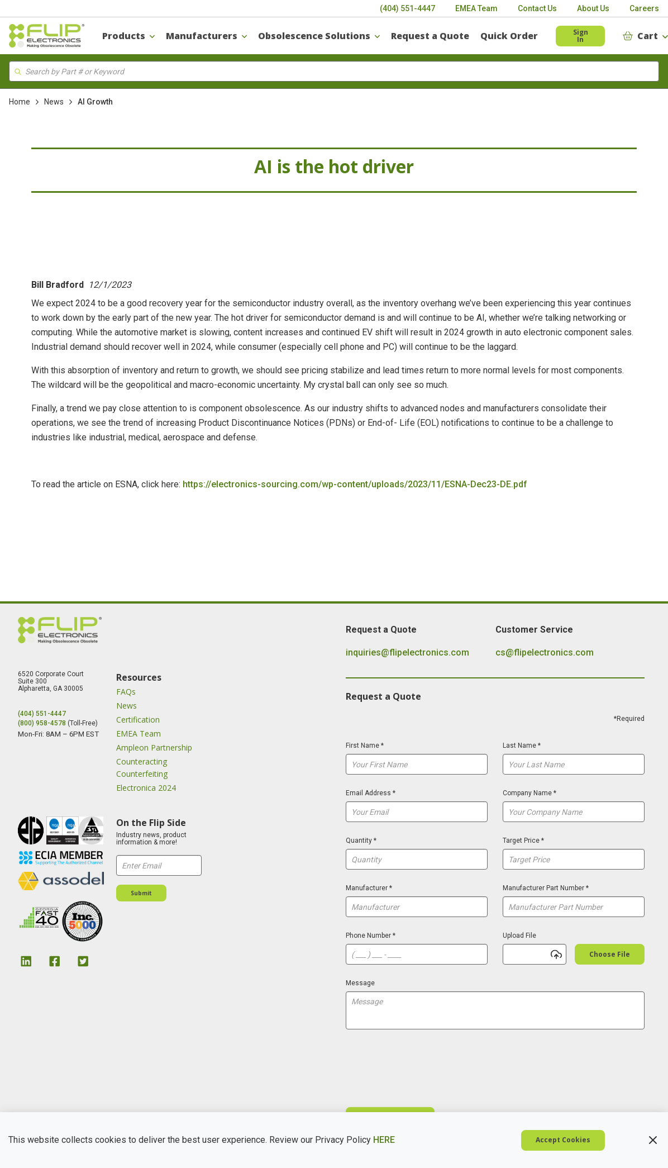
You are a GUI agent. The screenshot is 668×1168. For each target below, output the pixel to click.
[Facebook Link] (54, 961)
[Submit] (141, 893)
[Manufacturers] (206, 36)
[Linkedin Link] (26, 961)
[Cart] (645, 36)
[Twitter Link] (83, 961)
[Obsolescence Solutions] (319, 36)
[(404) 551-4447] (407, 8)
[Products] (128, 36)
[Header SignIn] (580, 36)
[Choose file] (610, 954)
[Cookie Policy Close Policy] (653, 1140)
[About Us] (593, 8)
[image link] (31, 831)
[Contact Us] (537, 8)
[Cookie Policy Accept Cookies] (563, 1140)
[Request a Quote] (430, 36)
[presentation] (431, 1070)
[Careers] (644, 8)
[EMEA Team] (476, 8)
